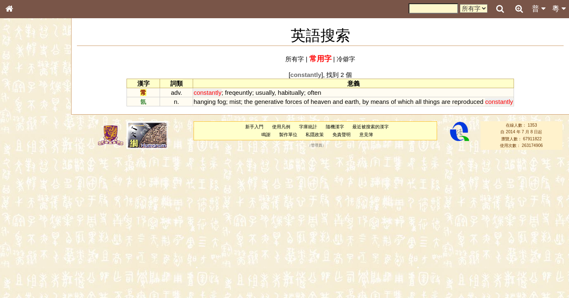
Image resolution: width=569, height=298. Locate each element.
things (431, 101)
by (365, 101)
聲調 (39, 222)
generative (269, 101)
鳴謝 (265, 134)
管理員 (316, 146)
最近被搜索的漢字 (370, 126)
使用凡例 (281, 126)
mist (235, 101)
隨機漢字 (335, 126)
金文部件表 (22, 135)
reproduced (467, 101)
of (306, 101)
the (248, 101)
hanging (204, 101)
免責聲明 (341, 134)
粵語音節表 (22, 165)
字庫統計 (308, 126)
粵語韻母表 (22, 181)
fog (222, 101)
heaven (321, 101)
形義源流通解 (25, 143)
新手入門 (254, 126)
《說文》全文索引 (30, 260)
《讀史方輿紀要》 (30, 268)
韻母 (28, 222)
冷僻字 (346, 58)
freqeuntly (238, 92)
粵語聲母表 (22, 172)
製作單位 (288, 134)
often (314, 92)
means (380, 101)
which (406, 101)
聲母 (17, 222)
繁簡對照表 (22, 283)
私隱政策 (315, 134)
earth (352, 101)
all (418, 101)
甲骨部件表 (22, 127)
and (338, 101)
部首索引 (20, 111)
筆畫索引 (20, 119)
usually (265, 92)
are (446, 101)
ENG (36, 91)
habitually (291, 92)
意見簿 (366, 134)
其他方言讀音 (25, 237)
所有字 (294, 58)
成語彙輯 (20, 276)
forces (293, 101)
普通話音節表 (25, 230)
